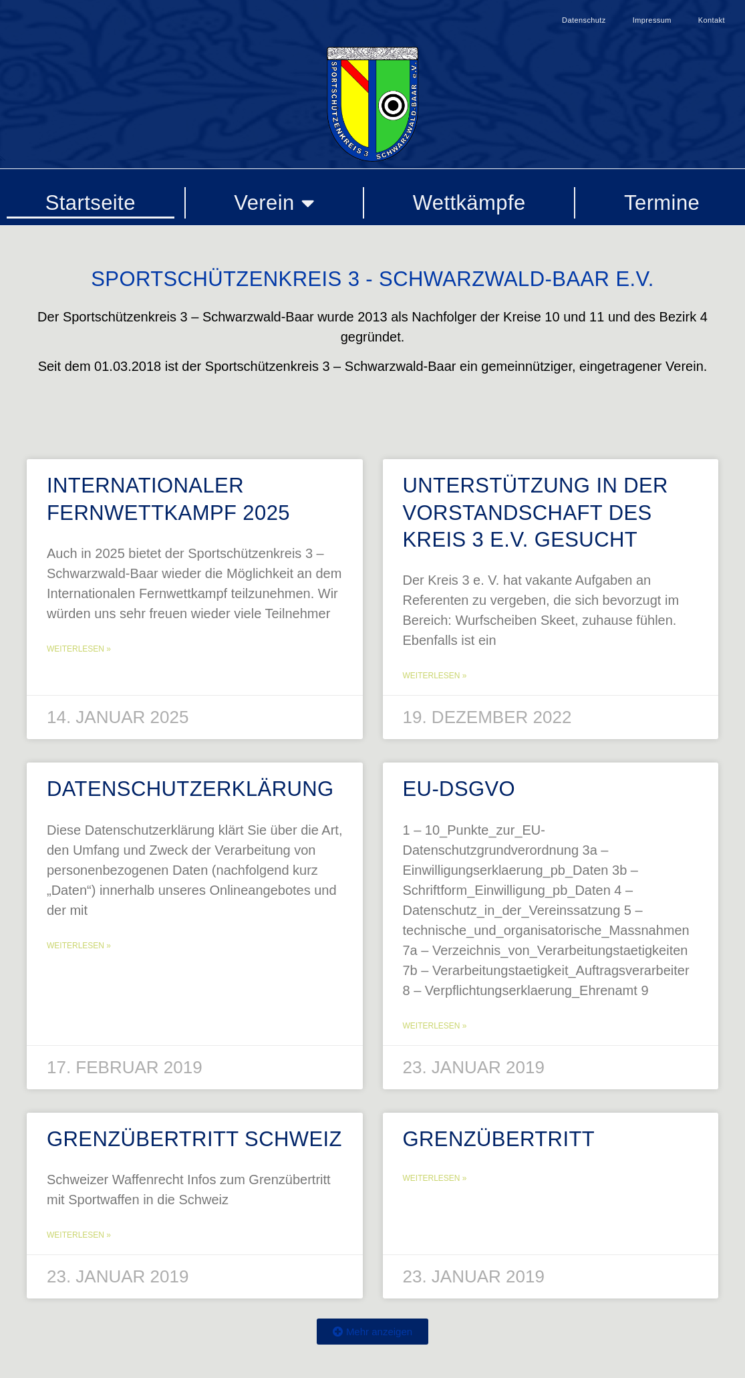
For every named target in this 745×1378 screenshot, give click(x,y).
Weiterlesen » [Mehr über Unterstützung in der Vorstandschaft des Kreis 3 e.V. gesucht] (435, 675)
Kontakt (711, 20)
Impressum (652, 20)
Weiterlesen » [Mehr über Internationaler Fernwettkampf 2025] (79, 649)
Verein (274, 203)
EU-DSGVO (459, 789)
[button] (372, 1332)
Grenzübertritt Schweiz (194, 1139)
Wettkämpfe (469, 203)
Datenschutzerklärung (190, 789)
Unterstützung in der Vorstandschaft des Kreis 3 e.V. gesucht (535, 512)
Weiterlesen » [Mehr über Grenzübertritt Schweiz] (79, 1235)
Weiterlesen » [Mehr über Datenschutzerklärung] (79, 945)
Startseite (90, 203)
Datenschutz (584, 20)
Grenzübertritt (499, 1139)
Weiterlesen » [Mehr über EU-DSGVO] (435, 1025)
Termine (662, 203)
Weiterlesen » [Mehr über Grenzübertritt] (435, 1178)
